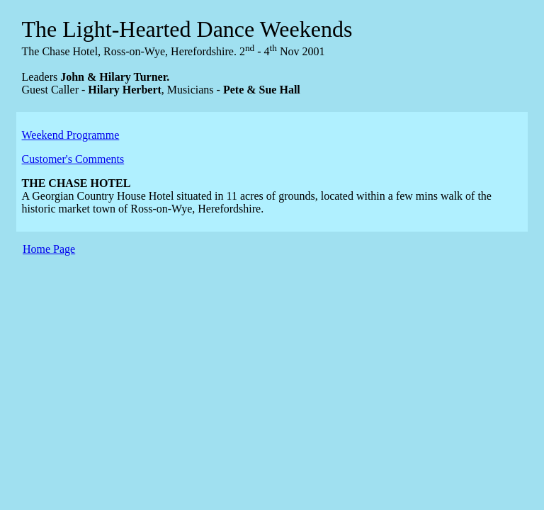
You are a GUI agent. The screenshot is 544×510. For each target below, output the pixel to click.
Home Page (49, 249)
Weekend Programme (71, 135)
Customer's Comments (73, 159)
